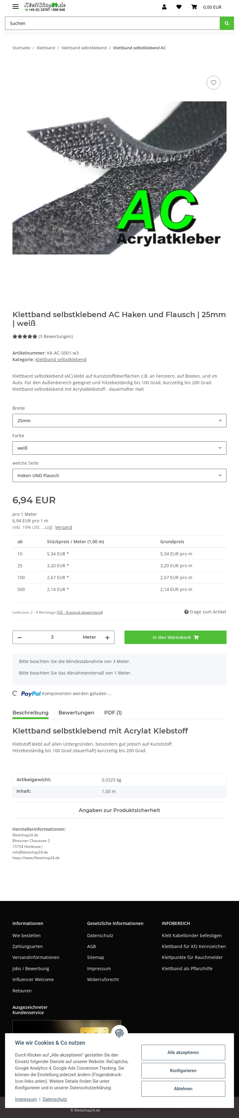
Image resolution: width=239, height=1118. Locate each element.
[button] (164, 7)
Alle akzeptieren (183, 1052)
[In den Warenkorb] (17, 67)
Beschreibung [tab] (30, 713)
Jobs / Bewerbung (30, 968)
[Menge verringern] (19, 637)
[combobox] (119, 420)
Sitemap (95, 957)
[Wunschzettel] (178, 7)
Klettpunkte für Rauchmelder (192, 957)
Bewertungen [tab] (76, 713)
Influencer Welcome (33, 979)
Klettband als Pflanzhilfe (187, 968)
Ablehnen (183, 1088)
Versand (63, 527)
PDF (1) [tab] (113, 713)
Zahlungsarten (27, 946)
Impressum (99, 968)
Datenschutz (100, 935)
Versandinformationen (35, 957)
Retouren (22, 991)
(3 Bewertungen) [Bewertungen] (42, 336)
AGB (91, 946)
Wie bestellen (26, 935)
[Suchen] (112, 23)
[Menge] (52, 637)
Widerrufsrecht (103, 979)
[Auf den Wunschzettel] (213, 83)
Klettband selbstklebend (61, 359)
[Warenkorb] (206, 7)
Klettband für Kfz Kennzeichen (194, 946)
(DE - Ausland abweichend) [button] (80, 612)
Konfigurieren (183, 1070)
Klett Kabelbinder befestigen (192, 935)
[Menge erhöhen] (107, 637)
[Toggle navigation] (15, 4)
